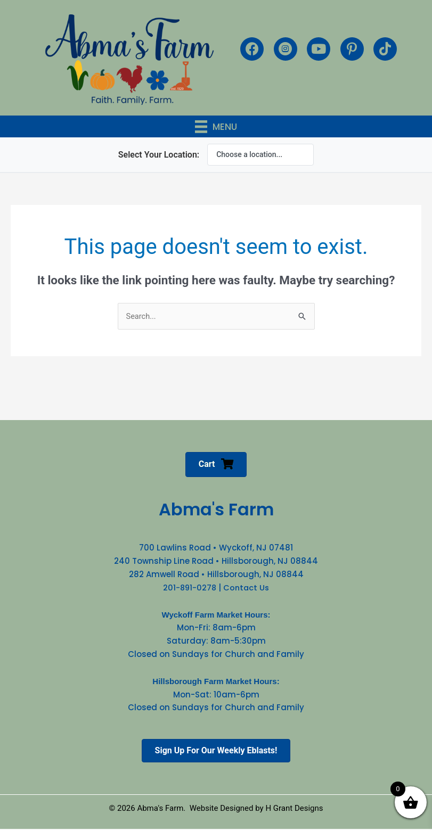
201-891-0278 (188, 587)
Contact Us (247, 587)
